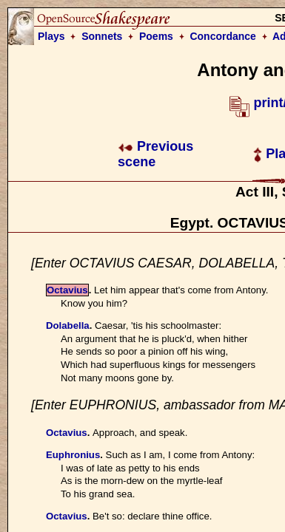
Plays (51, 36)
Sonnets (101, 36)
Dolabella (68, 325)
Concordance (222, 36)
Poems (156, 36)
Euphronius (73, 454)
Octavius (67, 290)
